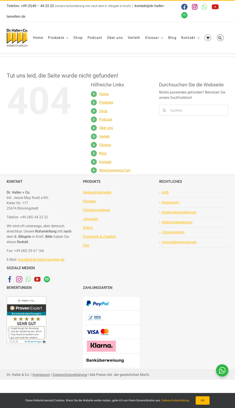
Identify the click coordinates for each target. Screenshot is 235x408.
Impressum (170, 202)
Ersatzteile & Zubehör (99, 237)
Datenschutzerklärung (179, 212)
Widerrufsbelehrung (177, 222)
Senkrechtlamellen (97, 192)
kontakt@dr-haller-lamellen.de (41, 259)
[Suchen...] (193, 110)
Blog (102, 153)
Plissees (89, 201)
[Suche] (164, 110)
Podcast (105, 119)
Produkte (106, 102)
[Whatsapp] (28, 279)
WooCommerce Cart (114, 170)
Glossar (105, 145)
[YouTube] (37, 279)
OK (202, 400)
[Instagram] (19, 279)
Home (104, 94)
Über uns (106, 128)
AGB (165, 192)
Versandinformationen (179, 242)
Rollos (88, 228)
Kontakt (105, 162)
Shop (103, 111)
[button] (220, 37)
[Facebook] (10, 279)
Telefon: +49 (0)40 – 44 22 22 (30, 6)
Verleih (104, 136)
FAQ (86, 245)
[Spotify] (47, 279)
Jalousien (90, 219)
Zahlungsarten (173, 232)
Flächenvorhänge (96, 210)
